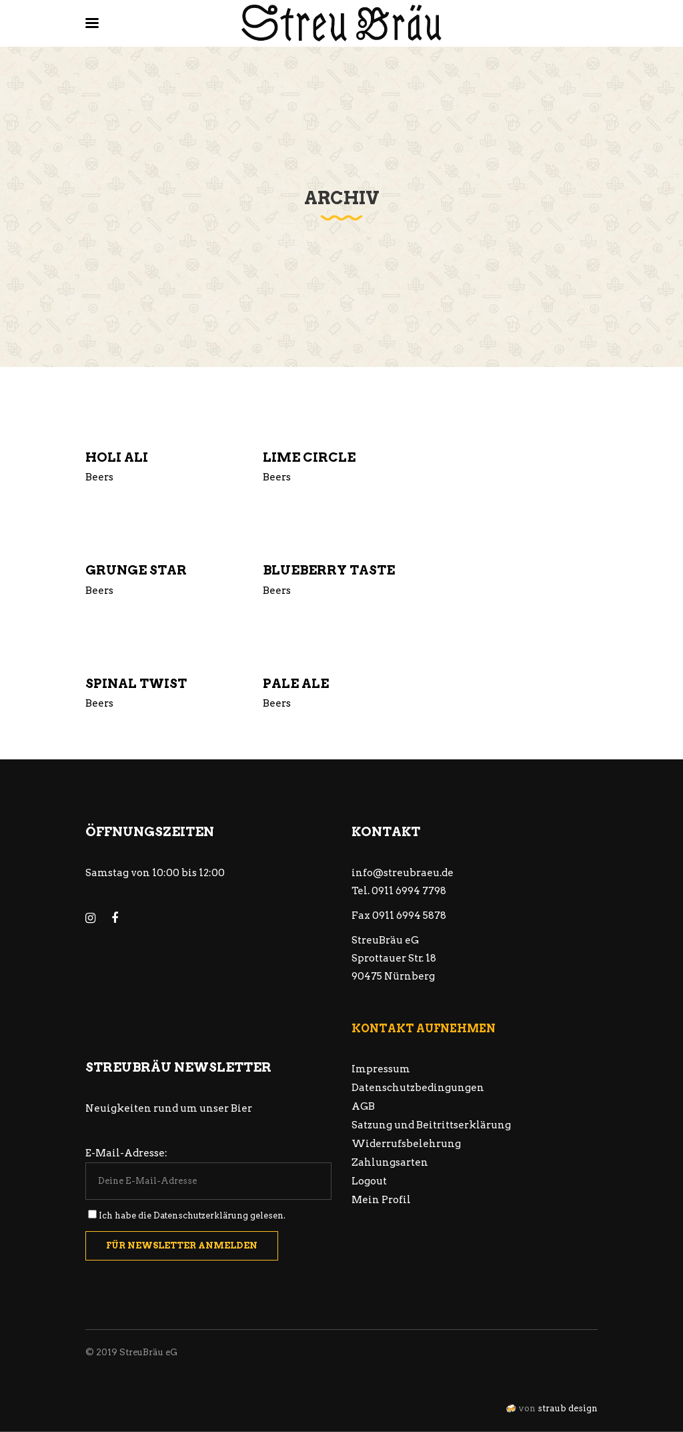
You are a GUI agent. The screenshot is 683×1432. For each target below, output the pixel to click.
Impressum (381, 1069)
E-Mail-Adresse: (126, 1153)
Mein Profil (381, 1200)
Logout (369, 1181)
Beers (99, 477)
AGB (363, 1106)
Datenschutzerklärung (200, 1215)
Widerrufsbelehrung (406, 1144)
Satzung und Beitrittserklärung (431, 1125)
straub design (568, 1408)
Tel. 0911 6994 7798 (399, 891)
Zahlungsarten (390, 1162)
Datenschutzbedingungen (418, 1088)
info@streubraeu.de (403, 873)
